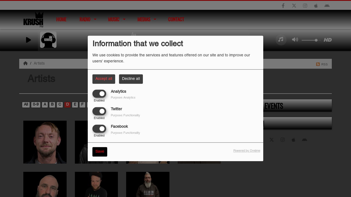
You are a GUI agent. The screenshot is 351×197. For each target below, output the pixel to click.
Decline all (131, 79)
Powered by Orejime (246, 151)
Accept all (103, 79)
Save (99, 152)
